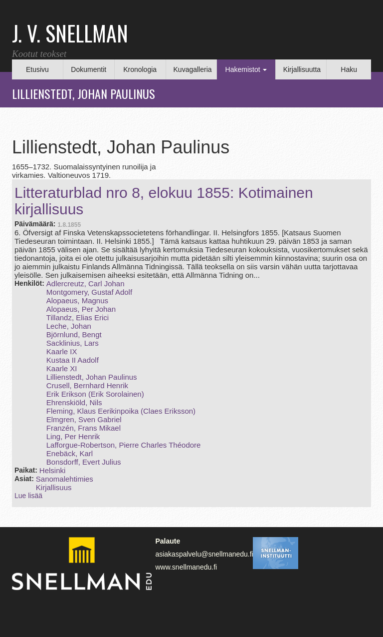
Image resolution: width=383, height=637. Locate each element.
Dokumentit (88, 69)
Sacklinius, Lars (72, 343)
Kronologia (140, 69)
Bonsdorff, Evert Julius (83, 462)
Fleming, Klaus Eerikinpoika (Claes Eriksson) (120, 411)
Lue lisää (28, 496)
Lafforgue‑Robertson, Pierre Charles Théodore (123, 445)
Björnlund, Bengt (74, 334)
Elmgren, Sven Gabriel (84, 419)
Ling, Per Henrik (73, 436)
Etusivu (37, 69)
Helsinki (52, 470)
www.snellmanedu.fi (186, 567)
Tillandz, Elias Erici (77, 317)
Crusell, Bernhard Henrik (87, 385)
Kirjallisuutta (302, 69)
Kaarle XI (61, 368)
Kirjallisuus (54, 487)
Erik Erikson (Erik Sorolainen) (95, 394)
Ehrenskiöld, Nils (74, 402)
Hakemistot (246, 69)
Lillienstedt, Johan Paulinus (91, 377)
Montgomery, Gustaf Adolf (89, 292)
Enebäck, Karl (69, 453)
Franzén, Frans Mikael (83, 428)
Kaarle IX (61, 351)
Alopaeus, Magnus (77, 300)
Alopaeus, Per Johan (81, 309)
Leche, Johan (68, 326)
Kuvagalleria (193, 69)
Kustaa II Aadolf (72, 360)
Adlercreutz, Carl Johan (85, 283)
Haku (349, 69)
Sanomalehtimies (64, 479)
